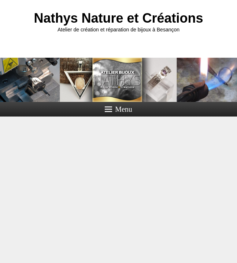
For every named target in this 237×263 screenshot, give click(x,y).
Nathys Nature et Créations (118, 18)
